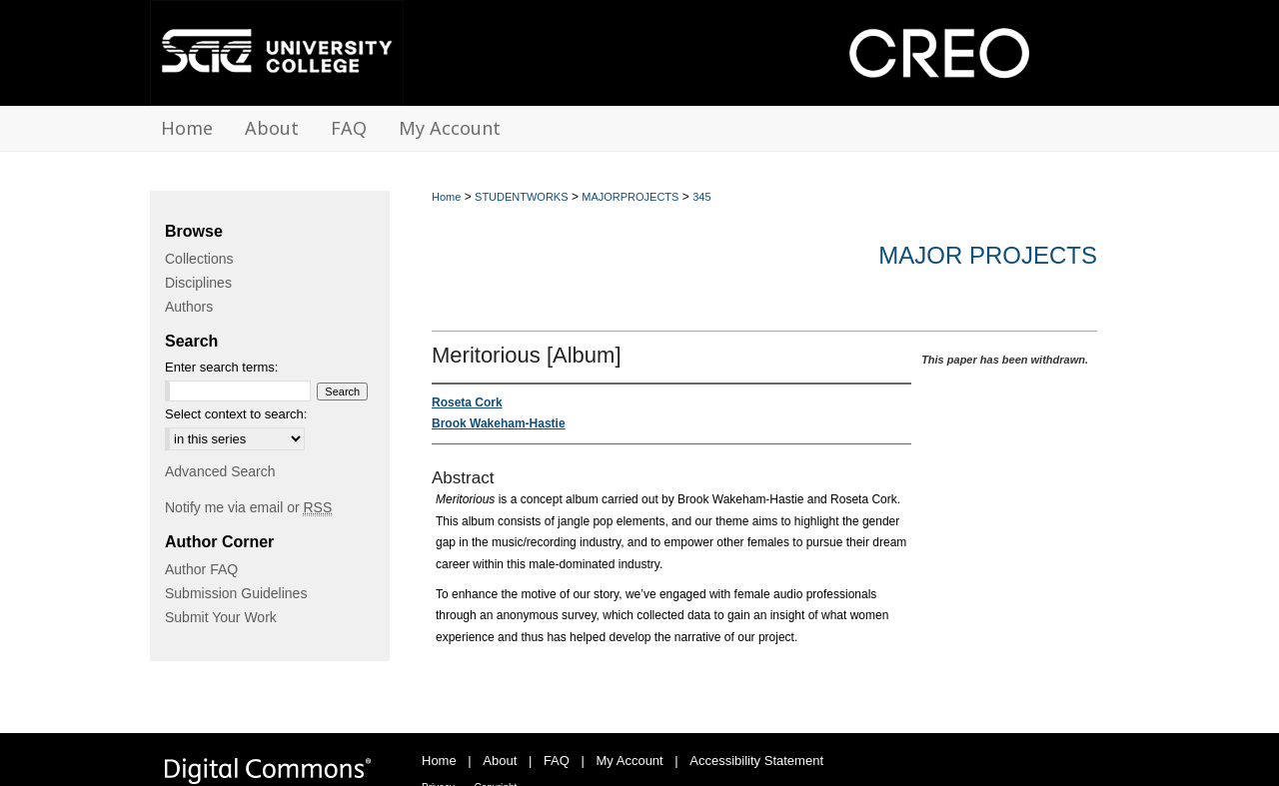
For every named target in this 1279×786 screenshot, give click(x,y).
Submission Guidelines (236, 593)
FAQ (557, 760)
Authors (189, 307)
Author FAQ (201, 569)
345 (701, 197)
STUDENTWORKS (522, 197)
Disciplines (198, 283)
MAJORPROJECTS (630, 197)
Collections (199, 259)
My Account (630, 760)
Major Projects (987, 255)
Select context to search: (236, 413)
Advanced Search (220, 471)
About (500, 760)
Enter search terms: (221, 367)
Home (446, 197)
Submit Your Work (221, 617)
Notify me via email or (248, 507)
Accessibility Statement (756, 760)
